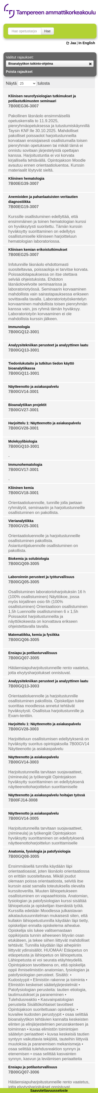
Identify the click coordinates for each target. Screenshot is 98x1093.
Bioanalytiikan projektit (27, 405)
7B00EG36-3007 (23, 106)
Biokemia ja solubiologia (28, 559)
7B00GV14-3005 (23, 818)
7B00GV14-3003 (23, 762)
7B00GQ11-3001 (23, 373)
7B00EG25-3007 (23, 254)
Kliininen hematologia (26, 178)
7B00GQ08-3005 (23, 856)
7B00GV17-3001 (23, 469)
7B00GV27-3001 (23, 410)
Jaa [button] (71, 43)
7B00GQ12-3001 (23, 332)
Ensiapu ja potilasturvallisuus (32, 653)
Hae (47, 31)
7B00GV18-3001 (23, 492)
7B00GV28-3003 (23, 729)
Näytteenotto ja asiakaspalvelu (33, 387)
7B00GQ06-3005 (23, 639)
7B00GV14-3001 (23, 391)
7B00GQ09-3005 (23, 563)
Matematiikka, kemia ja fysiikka (33, 635)
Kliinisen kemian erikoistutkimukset (37, 250)
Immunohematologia (25, 465)
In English (86, 43)
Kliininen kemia (21, 488)
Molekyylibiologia (22, 441)
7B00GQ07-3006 (23, 1072)
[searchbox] (24, 31)
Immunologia (19, 327)
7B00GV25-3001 (23, 526)
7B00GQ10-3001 (23, 446)
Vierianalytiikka (21, 521)
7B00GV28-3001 (23, 428)
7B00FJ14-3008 (23, 800)
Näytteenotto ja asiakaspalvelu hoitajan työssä (46, 795)
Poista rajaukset (19, 72)
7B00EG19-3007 (23, 206)
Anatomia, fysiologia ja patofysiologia (39, 851)
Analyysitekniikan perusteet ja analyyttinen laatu (48, 345)
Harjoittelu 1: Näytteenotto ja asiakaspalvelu (44, 423)
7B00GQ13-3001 (23, 350)
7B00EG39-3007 (23, 183)
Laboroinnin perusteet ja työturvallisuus (41, 577)
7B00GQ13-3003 (23, 686)
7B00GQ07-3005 (23, 658)
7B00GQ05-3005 (23, 582)
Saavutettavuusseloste (49, 1091)
